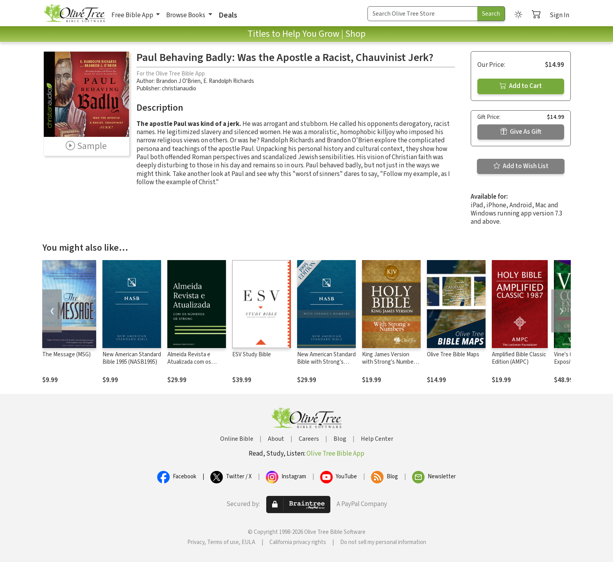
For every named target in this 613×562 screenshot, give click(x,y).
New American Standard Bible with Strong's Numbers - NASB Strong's (326, 365)
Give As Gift (520, 131)
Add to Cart (521, 86)
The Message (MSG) (66, 354)
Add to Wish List (520, 166)
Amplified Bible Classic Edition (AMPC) (519, 358)
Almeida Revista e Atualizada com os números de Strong (190, 361)
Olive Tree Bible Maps (453, 354)
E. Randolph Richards (228, 81)
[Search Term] (422, 13)
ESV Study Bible (251, 354)
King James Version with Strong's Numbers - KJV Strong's (390, 361)
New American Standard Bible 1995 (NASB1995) (131, 358)
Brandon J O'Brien (178, 81)
